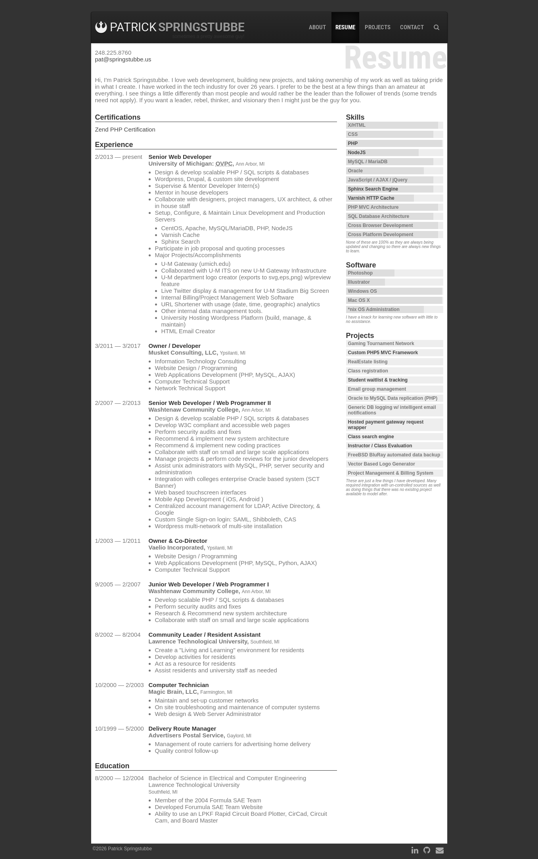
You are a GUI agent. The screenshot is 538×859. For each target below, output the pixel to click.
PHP (353, 143)
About (317, 27)
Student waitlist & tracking (378, 380)
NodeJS (357, 152)
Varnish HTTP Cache (371, 198)
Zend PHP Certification (125, 129)
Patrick (170, 27)
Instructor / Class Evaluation (380, 446)
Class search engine (371, 436)
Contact (412, 27)
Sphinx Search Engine (373, 189)
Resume (345, 27)
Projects (378, 27)
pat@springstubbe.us (123, 59)
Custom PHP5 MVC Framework (383, 352)
